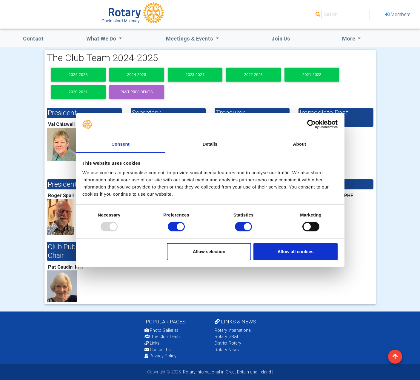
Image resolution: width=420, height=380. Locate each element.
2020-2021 (78, 91)
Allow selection (209, 251)
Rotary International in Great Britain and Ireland (226, 372)
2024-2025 (136, 74)
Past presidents (137, 91)
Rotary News (227, 349)
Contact (33, 38)
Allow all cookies (295, 251)
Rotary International (233, 330)
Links (151, 343)
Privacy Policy (160, 356)
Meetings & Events (190, 38)
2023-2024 (195, 74)
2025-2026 (78, 74)
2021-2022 (311, 74)
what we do (101, 38)
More (349, 38)
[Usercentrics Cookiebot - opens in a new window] (311, 124)
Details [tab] (210, 143)
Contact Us (157, 349)
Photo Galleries (161, 330)
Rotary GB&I (226, 336)
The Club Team (162, 336)
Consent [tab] (120, 143)
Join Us (280, 38)
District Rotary (228, 343)
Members (397, 14)
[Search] (345, 14)
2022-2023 (253, 74)
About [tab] (299, 143)
